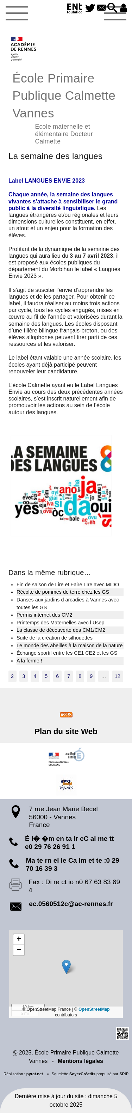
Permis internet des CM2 (44, 615)
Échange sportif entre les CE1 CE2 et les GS (67, 653)
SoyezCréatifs (82, 1074)
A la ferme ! (29, 660)
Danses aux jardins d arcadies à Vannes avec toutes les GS (68, 603)
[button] (112, 8)
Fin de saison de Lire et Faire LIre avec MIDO (68, 584)
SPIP (123, 1074)
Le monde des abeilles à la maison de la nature (70, 645)
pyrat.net (34, 1074)
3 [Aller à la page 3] (23, 676)
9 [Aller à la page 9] (91, 676)
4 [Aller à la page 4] (34, 676)
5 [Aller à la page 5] (46, 676)
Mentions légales (80, 1061)
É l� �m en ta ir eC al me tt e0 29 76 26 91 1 (69, 842)
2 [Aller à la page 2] (12, 676)
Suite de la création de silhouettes (55, 638)
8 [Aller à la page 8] (79, 676)
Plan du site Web (66, 731)
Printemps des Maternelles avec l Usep (61, 622)
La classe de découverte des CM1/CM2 (61, 630)
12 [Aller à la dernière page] (117, 676)
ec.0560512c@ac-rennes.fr (71, 903)
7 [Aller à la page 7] (68, 676)
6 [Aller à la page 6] (57, 676)
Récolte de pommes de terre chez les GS (63, 592)
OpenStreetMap (94, 1009)
